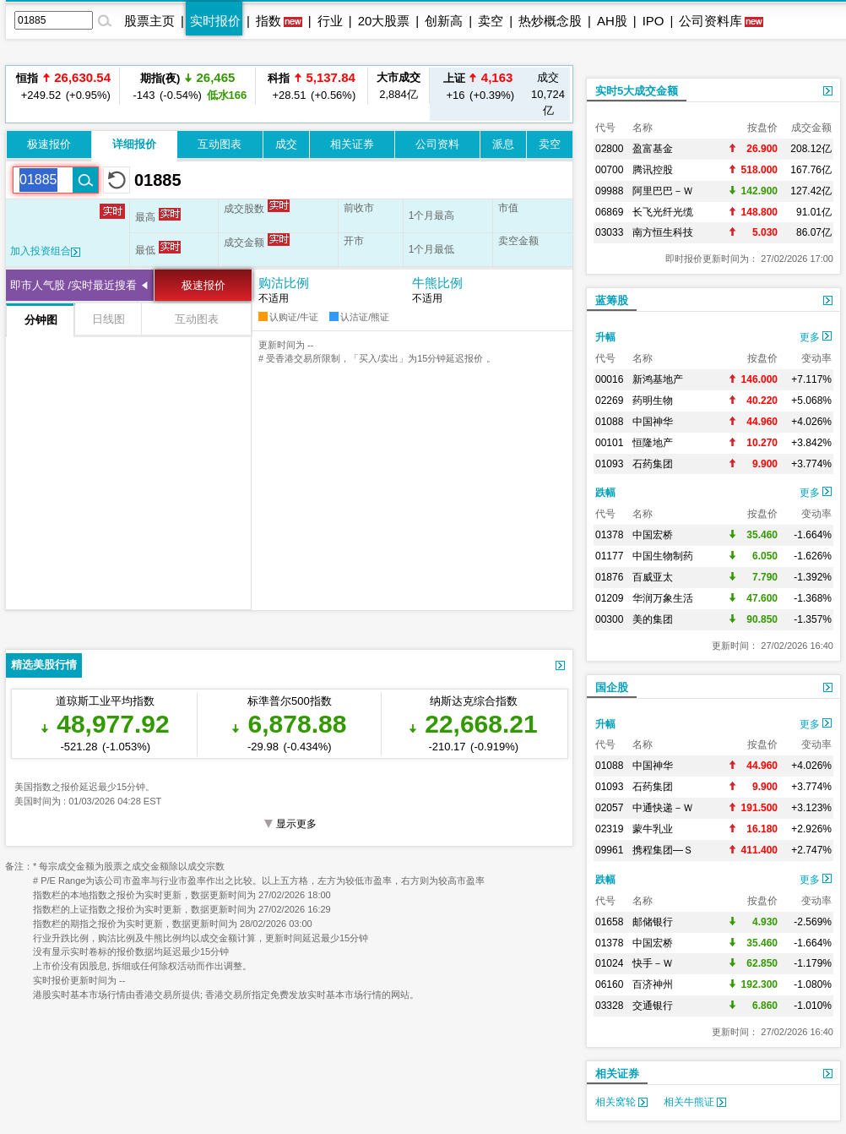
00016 (609, 379)
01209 (609, 598)
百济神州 (652, 984)
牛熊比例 (437, 282)
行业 (330, 21)
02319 (609, 829)
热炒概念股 (550, 21)
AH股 (612, 21)
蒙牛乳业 (652, 829)
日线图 (108, 319)
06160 (609, 984)
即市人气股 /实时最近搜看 (73, 285)
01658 (609, 922)
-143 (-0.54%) (187, 85)
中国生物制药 (662, 556)
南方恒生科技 (662, 232)
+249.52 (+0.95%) (63, 85)
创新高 (444, 21)
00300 (609, 619)
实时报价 (215, 21)
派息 (503, 144)
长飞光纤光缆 (662, 212)
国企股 (611, 687)
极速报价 (49, 144)
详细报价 (134, 144)
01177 (609, 556)
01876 (609, 577)
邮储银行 (652, 922)
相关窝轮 (621, 1102)
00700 (609, 170)
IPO (653, 21)
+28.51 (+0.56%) (311, 85)
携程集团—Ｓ (662, 850)
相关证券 (352, 144)
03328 (609, 1005)
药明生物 (652, 400)
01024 (609, 963)
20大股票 (384, 21)
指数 (268, 21)
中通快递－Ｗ (662, 808)
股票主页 (149, 21)
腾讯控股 (652, 170)
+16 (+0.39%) (478, 85)
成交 (286, 144)
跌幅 (605, 493)
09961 (609, 850)
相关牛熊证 (695, 1102)
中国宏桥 (652, 535)
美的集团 (652, 619)
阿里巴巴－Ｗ (662, 191)
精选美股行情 (44, 664)
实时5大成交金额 (636, 91)
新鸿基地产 (657, 379)
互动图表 (219, 144)
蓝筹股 (611, 300)
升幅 (605, 337)
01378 (609, 535)
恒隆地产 (652, 443)
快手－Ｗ (652, 963)
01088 (609, 422)
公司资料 (437, 144)
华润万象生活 (662, 598)
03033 (609, 232)
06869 (609, 212)
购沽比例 (283, 282)
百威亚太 (652, 577)
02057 (609, 808)
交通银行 (652, 1005)
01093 (609, 464)
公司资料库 (710, 21)
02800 (609, 149)
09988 (609, 191)
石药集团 (652, 464)
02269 (609, 400)
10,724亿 (548, 94)
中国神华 (652, 422)
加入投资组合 (45, 251)
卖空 (490, 21)
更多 (816, 337)
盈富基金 (652, 149)
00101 (609, 443)
